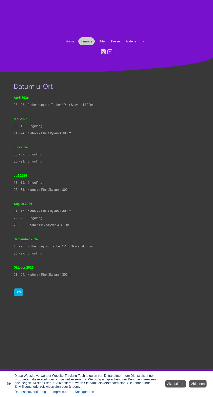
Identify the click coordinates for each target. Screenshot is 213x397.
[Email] (109, 51)
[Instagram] (103, 51)
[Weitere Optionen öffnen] (144, 41)
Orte (18, 292)
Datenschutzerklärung (30, 392)
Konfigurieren (84, 392)
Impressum (60, 392)
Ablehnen (198, 383)
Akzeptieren (175, 383)
